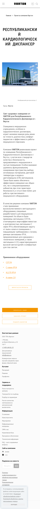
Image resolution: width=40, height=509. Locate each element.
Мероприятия (6, 421)
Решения (5, 373)
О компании (5, 414)
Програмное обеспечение (10, 436)
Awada (7, 452)
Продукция (5, 370)
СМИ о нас (5, 429)
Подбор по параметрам (9, 397)
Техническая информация (10, 439)
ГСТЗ (6, 455)
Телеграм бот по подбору (10, 394)
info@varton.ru (6, 355)
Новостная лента (7, 418)
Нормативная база (8, 433)
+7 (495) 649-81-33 (8, 347)
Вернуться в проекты (20, 287)
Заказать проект (20, 316)
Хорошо (14, 504)
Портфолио (5, 376)
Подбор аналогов (20, 322)
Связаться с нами (20, 310)
